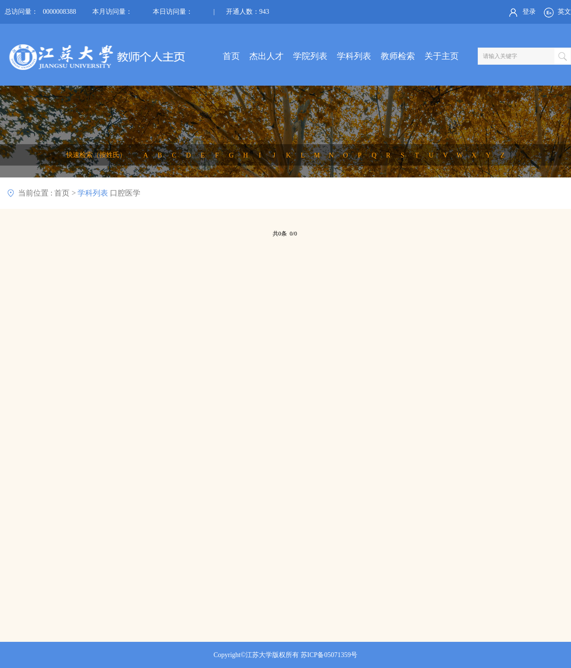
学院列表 (310, 56)
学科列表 (354, 56)
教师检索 (398, 56)
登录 (521, 12)
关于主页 (441, 56)
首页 (231, 56)
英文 (556, 12)
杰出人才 (266, 56)
